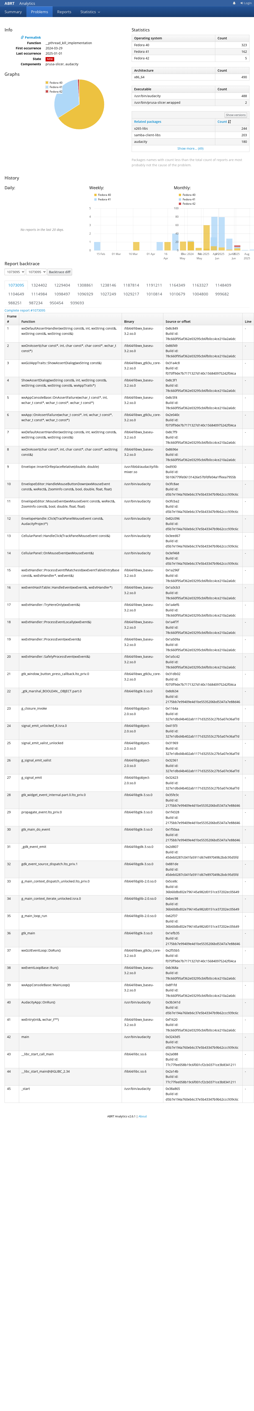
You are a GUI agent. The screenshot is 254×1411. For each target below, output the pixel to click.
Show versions (236, 115)
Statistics (90, 11)
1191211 (154, 285)
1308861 (85, 285)
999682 (222, 294)
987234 (36, 302)
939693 (77, 302)
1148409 (223, 285)
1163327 (200, 285)
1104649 (16, 294)
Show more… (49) (190, 148)
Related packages (147, 121)
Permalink (31, 37)
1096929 (85, 294)
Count (222, 121)
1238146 (108, 285)
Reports (64, 11)
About (143, 1116)
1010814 (154, 294)
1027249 (108, 294)
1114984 (39, 294)
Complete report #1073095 (25, 310)
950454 (56, 302)
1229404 (62, 285)
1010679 (177, 294)
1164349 (177, 285)
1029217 (131, 294)
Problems (39, 11)
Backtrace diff (59, 272)
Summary (13, 11)
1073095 (16, 285)
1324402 (39, 285)
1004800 (200, 294)
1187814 (131, 285)
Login (246, 3)
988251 (15, 302)
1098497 (62, 294)
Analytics (20, 3)
